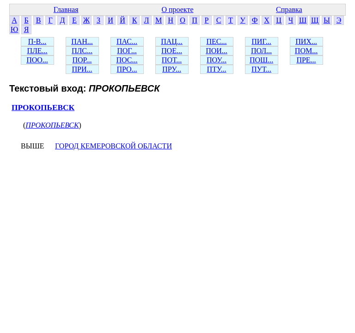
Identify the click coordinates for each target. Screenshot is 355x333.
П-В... (37, 41)
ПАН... (82, 41)
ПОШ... (261, 60)
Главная (66, 9)
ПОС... (127, 60)
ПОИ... (216, 51)
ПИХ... (306, 41)
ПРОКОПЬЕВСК (43, 107)
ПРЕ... (306, 60)
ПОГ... (127, 51)
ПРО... (126, 69)
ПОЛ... (261, 51)
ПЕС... (217, 41)
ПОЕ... (171, 51)
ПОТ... (172, 60)
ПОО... (37, 60)
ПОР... (82, 60)
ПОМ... (306, 51)
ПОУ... (216, 60)
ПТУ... (216, 69)
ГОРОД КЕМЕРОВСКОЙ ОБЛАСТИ (113, 146)
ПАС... (126, 41)
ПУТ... (261, 69)
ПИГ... (261, 41)
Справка (289, 9)
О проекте (177, 9)
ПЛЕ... (37, 51)
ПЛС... (82, 51)
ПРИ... (82, 69)
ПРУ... (171, 69)
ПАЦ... (172, 41)
